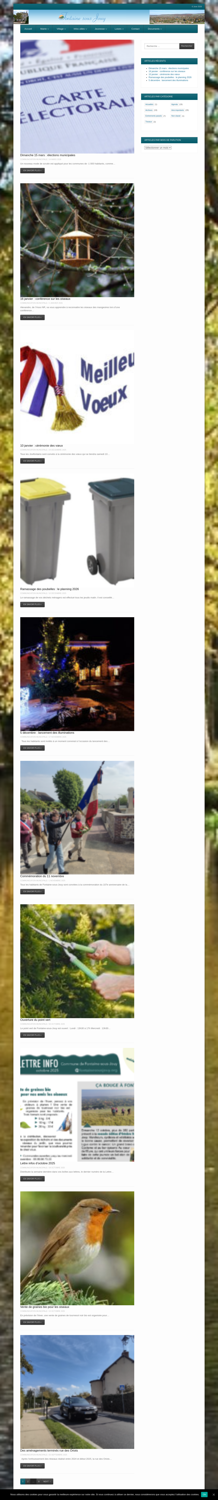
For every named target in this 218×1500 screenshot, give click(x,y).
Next (47, 1481)
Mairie (44, 28)
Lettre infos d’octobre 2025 (37, 1163)
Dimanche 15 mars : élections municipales (47, 155)
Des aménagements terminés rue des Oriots (49, 1450)
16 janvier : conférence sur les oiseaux (45, 298)
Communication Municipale (33, 159)
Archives (149, 110)
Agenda (174, 104)
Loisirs (119, 28)
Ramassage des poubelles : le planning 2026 (49, 589)
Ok (204, 1494)
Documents (155, 28)
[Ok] (213, 1494)
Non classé (175, 116)
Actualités (149, 104)
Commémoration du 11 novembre (42, 876)
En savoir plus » (32, 170)
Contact (135, 28)
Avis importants (177, 110)
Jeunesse (101, 28)
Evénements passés (154, 116)
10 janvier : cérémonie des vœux (41, 445)
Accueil (28, 28)
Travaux (149, 122)
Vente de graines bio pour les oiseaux (44, 1307)
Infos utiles (80, 28)
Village (61, 28)
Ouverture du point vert (35, 1020)
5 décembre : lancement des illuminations (47, 732)
